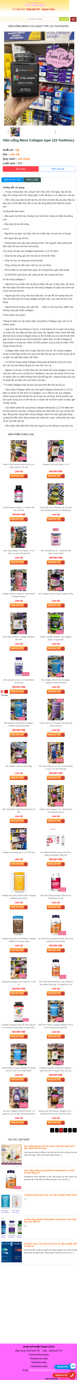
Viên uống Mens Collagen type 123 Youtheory (38, 140)
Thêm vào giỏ (57, 169)
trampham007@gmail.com (42, 1370)
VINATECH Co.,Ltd (67, 1379)
